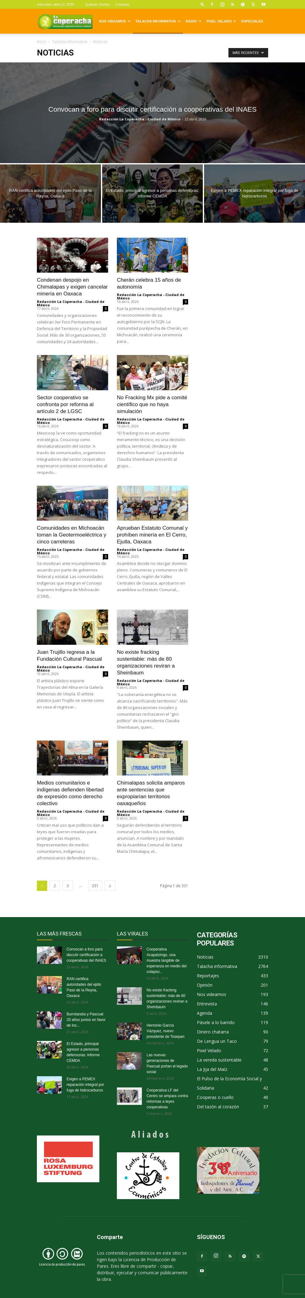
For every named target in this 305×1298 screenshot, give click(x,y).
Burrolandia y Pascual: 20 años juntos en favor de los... (86, 1020)
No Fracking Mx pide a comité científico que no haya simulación (152, 404)
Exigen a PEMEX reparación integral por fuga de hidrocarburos (85, 1084)
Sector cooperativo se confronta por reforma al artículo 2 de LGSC (65, 404)
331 (95, 885)
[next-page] (110, 886)
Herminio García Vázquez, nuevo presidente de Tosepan (165, 1031)
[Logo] (65, 21)
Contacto (122, 4)
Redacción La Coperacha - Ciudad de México (139, 119)
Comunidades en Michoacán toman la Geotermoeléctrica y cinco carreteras (71, 535)
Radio (193, 21)
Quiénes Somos (97, 4)
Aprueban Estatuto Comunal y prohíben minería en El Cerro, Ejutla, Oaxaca (152, 535)
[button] (202, 4)
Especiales (252, 21)
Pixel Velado (221, 21)
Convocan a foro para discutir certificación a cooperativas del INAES (86, 955)
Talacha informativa (158, 21)
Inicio (41, 41)
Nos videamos (115, 21)
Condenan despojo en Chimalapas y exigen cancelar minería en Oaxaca (72, 287)
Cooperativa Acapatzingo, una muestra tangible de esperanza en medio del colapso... (167, 960)
